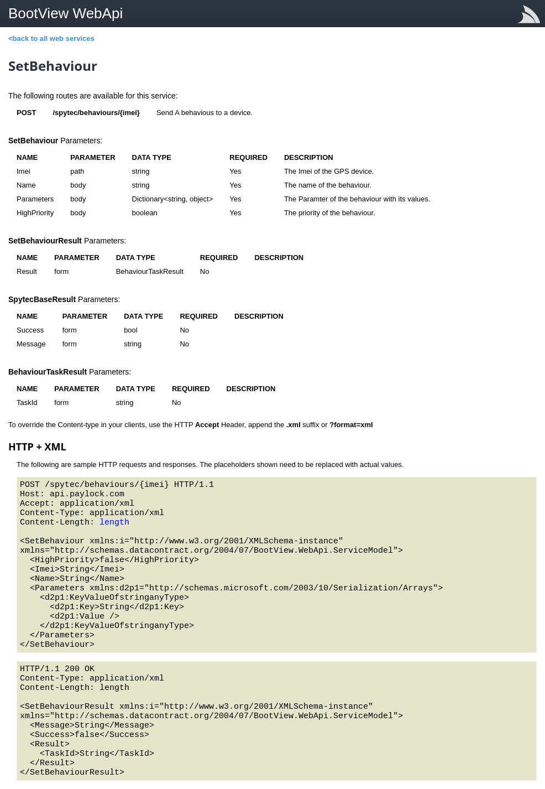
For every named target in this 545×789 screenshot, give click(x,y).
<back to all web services (51, 38)
